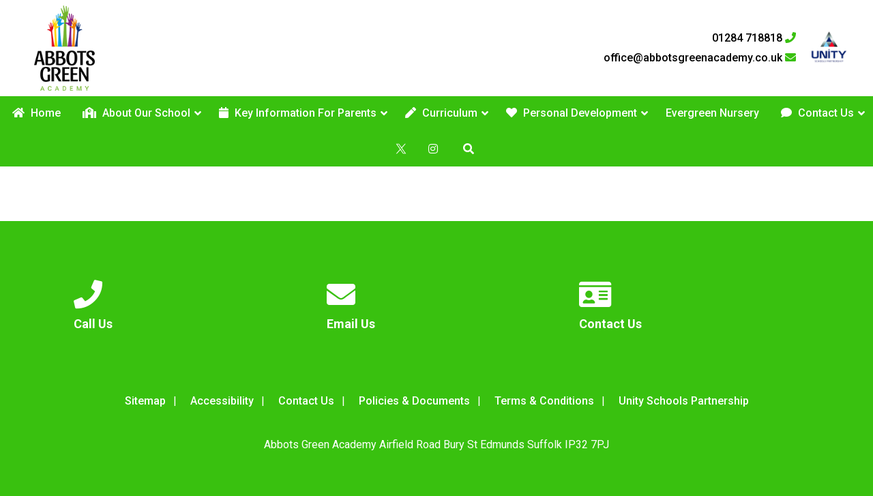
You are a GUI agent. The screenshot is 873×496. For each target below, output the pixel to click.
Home (36, 112)
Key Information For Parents (297, 112)
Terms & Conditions (544, 400)
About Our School (136, 112)
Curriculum (441, 112)
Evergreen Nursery (712, 112)
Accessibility (222, 400)
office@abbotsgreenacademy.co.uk (700, 58)
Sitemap (145, 400)
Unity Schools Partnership (684, 400)
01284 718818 (754, 38)
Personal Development (571, 112)
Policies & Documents (414, 400)
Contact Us (817, 112)
